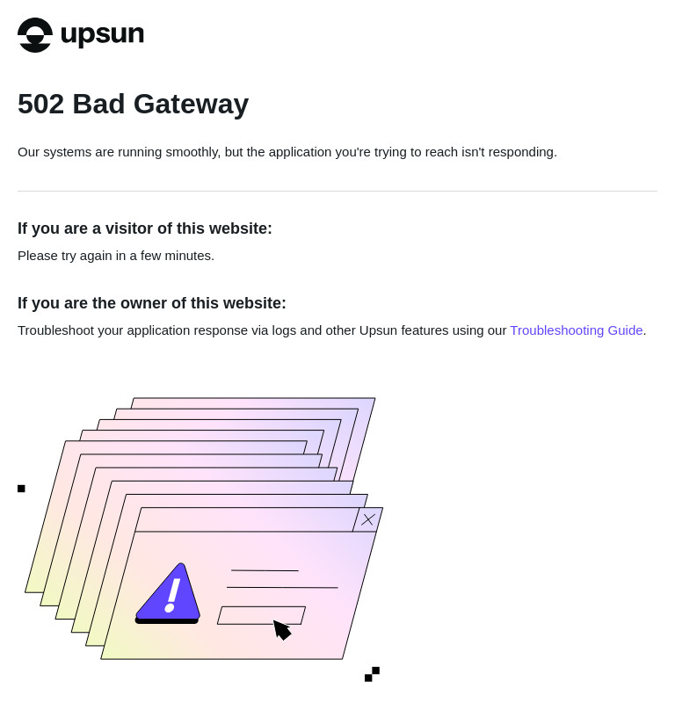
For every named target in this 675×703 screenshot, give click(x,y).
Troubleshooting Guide (576, 330)
